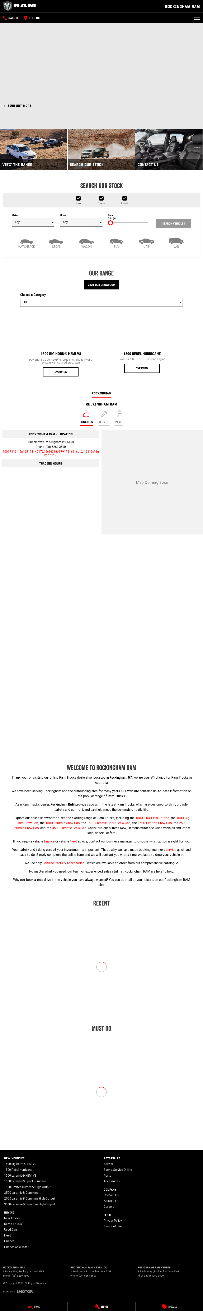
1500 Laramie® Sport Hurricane (25, 1181)
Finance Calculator (16, 1247)
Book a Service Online (118, 1170)
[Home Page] (21, 6)
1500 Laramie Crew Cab (62, 823)
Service (109, 1164)
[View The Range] (33, 149)
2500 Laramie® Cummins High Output (29, 1198)
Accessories (75, 863)
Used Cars (11, 1229)
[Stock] (33, 1306)
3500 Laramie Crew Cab (69, 828)
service (171, 849)
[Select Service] (104, 418)
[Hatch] (27, 242)
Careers (109, 1207)
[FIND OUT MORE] (17, 104)
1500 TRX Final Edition (152, 818)
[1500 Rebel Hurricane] (142, 341)
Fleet (7, 1235)
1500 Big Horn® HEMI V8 (20, 1164)
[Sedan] (56, 242)
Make (33, 220)
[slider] (110, 222)
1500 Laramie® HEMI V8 (20, 1175)
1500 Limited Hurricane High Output (28, 1187)
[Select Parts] (119, 418)
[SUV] (116, 242)
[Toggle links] (18, 1291)
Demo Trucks (13, 1224)
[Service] (101, 1306)
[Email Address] (51, 453)
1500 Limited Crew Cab (155, 823)
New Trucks (12, 1218)
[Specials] (169, 1306)
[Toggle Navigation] (197, 18)
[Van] (176, 242)
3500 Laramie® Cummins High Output (29, 1204)
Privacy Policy (113, 1221)
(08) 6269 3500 (56, 447)
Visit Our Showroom (101, 285)
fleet (73, 841)
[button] (101, 105)
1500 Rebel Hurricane (18, 1170)
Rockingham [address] (101, 393)
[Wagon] (87, 242)
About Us (110, 1201)
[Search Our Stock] (101, 149)
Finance (9, 1241)
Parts (107, 1175)
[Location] (86, 418)
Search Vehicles (173, 223)
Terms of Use (113, 1226)
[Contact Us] (169, 149)
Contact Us (111, 1195)
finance (49, 841)
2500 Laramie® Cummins (21, 1193)
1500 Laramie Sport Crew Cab (109, 823)
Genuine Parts (53, 863)
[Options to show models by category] (101, 302)
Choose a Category (101, 300)
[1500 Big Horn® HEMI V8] (61, 343)
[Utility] (146, 242)
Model (81, 220)
